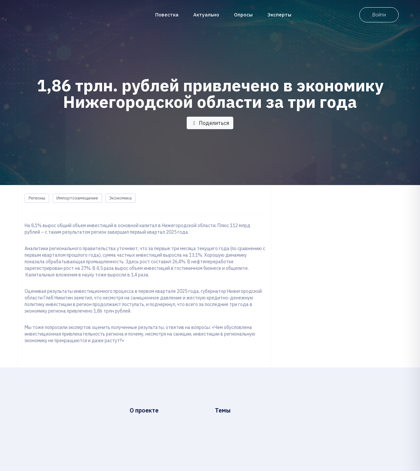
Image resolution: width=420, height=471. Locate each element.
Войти (379, 15)
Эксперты (279, 15)
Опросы (243, 15)
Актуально (206, 15)
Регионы (37, 198)
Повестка (166, 15)
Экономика (120, 198)
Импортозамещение (77, 198)
